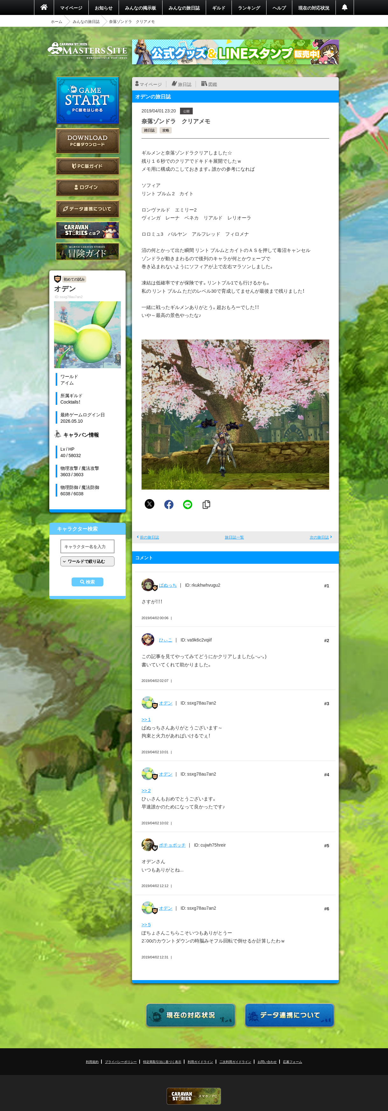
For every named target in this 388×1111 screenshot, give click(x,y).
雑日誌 (149, 130)
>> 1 (146, 719)
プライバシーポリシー (121, 1061)
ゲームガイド (87, 251)
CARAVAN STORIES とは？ (87, 230)
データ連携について (87, 209)
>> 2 (146, 790)
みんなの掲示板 (140, 7)
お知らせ (104, 7)
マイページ (71, 7)
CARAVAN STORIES (194, 1096)
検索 (90, 582)
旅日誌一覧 (234, 537)
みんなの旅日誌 (184, 7)
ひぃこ (165, 639)
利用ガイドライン (200, 1061)
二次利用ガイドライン (235, 1061)
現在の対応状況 (313, 7)
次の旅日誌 (319, 537)
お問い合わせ (267, 1061)
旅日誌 (184, 84)
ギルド (218, 7)
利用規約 (92, 1061)
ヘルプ (279, 7)
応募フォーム (292, 1061)
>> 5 (146, 924)
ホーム (56, 21)
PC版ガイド (87, 166)
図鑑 (212, 84)
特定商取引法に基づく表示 (162, 1061)
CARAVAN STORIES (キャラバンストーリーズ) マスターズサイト (87, 50)
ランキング (249, 7)
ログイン (87, 187)
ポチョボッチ (172, 845)
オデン (165, 702)
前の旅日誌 (149, 537)
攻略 (165, 130)
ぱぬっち (168, 585)
